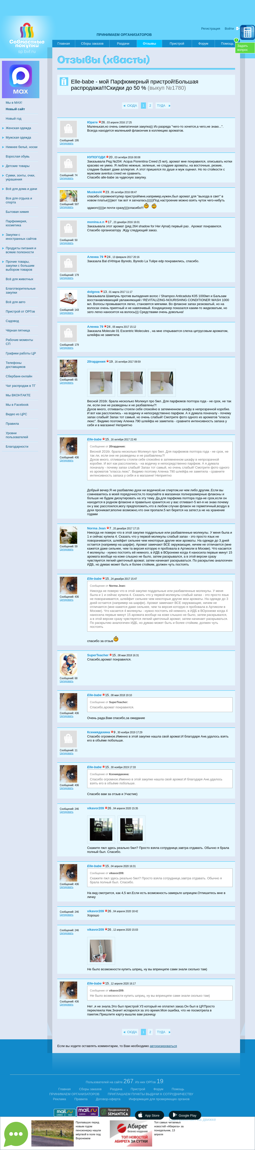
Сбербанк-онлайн (19, 376)
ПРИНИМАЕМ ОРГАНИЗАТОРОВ (124, 35)
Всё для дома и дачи (21, 189)
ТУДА (161, 105)
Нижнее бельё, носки (21, 147)
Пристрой (177, 43)
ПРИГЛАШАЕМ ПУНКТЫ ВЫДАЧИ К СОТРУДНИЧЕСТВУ (150, 1094)
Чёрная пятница (18, 330)
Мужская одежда (18, 137)
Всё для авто (15, 302)
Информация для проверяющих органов (159, 1099)
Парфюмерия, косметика (16, 223)
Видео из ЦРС (16, 414)
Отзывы (149, 44)
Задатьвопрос (242, 48)
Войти (229, 28)
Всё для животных (19, 279)
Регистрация (210, 28)
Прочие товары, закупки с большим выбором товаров (20, 265)
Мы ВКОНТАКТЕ (18, 395)
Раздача (116, 1089)
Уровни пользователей (17, 435)
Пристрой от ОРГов (20, 311)
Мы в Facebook (17, 405)
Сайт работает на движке (203, 1119)
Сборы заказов (92, 43)
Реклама (59, 1099)
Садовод (12, 321)
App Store (152, 1115)
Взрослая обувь (18, 156)
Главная (64, 43)
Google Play (187, 1115)
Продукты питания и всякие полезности (21, 250)
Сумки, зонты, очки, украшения (20, 177)
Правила (12, 423)
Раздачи (123, 43)
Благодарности (17, 446)
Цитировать (66, 143)
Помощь (230, 42)
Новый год (13, 118)
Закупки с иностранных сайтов (21, 237)
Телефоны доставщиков (15, 365)
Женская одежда (18, 128)
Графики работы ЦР (21, 353)
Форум (203, 43)
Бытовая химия (17, 212)
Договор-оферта (108, 1099)
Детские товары (17, 166)
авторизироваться (163, 1046)
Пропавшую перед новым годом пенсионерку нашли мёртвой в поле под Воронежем (88, 1130)
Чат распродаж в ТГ (21, 386)
